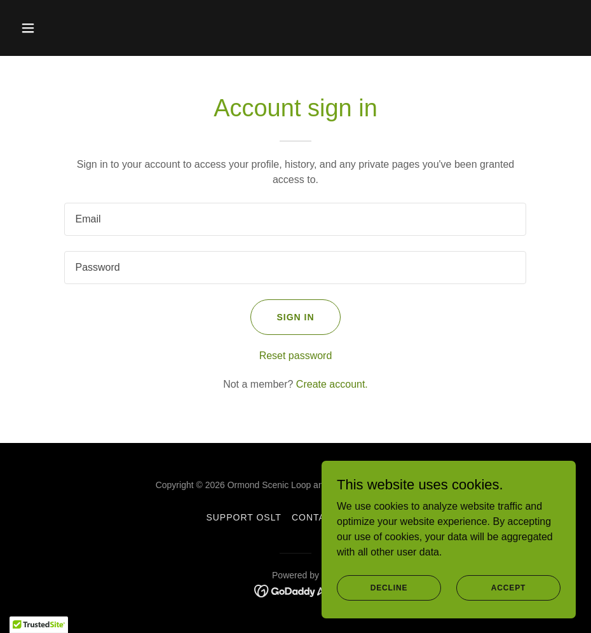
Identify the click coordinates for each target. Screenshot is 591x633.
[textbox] (295, 219)
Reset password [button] (295, 355)
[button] (57, 28)
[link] (295, 590)
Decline (389, 596)
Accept (508, 596)
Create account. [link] (332, 384)
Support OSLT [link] (244, 517)
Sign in (295, 317)
